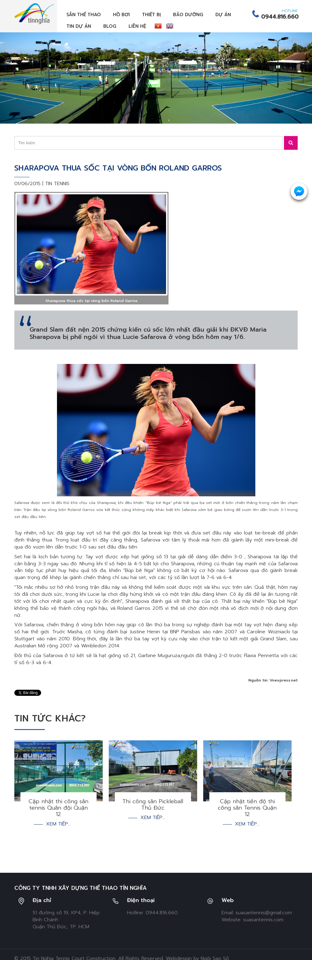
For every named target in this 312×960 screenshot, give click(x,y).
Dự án (223, 14)
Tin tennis (57, 183)
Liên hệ (137, 26)
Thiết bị (151, 14)
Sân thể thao (83, 14)
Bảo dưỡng (188, 14)
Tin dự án (78, 26)
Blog (109, 26)
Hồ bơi (121, 14)
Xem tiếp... (58, 824)
